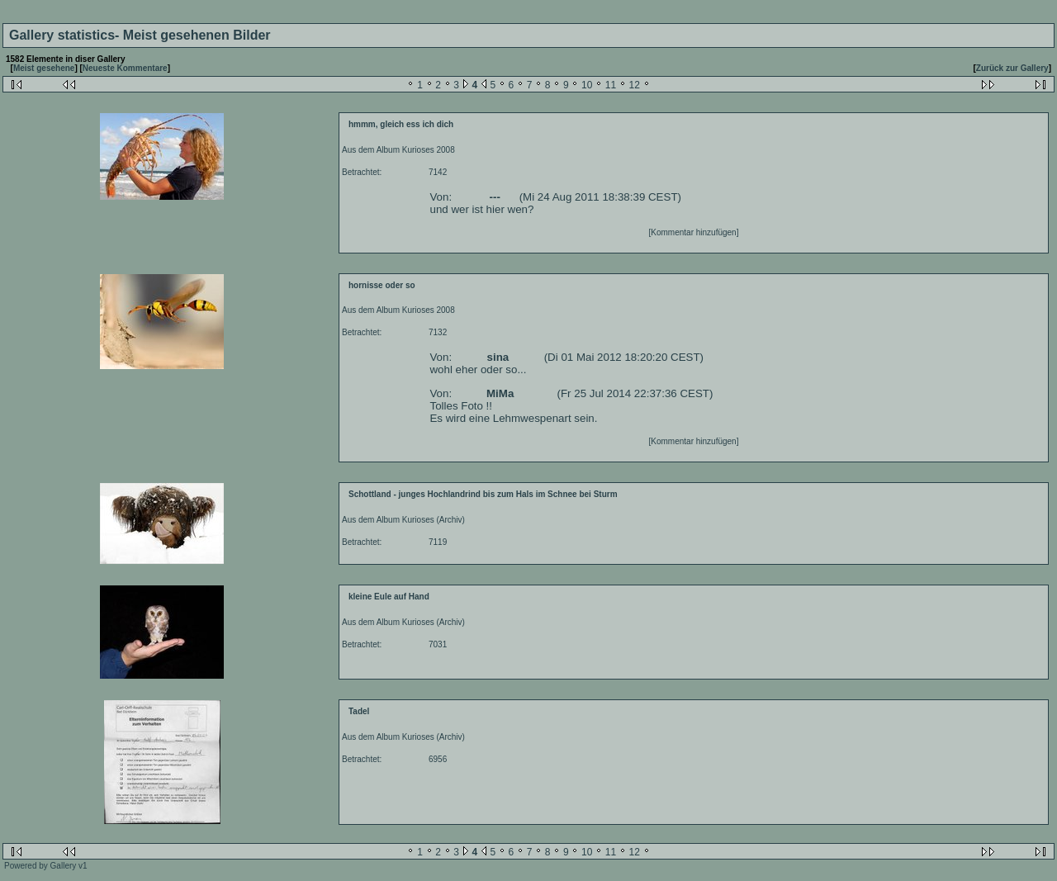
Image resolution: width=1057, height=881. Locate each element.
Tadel (358, 711)
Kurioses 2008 (428, 149)
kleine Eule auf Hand (388, 596)
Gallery (63, 865)
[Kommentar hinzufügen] (694, 232)
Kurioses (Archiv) (433, 519)
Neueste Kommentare (125, 68)
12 (634, 85)
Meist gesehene (43, 68)
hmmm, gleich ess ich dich (400, 124)
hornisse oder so (381, 285)
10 (586, 85)
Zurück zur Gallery (1012, 68)
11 (610, 85)
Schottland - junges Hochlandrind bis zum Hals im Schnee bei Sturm (483, 494)
